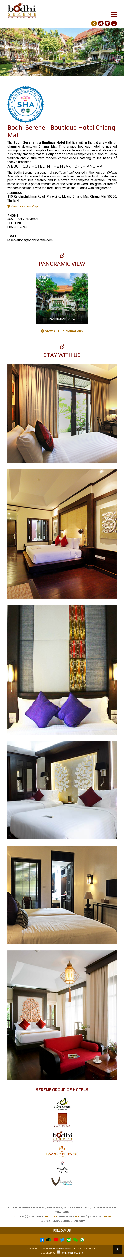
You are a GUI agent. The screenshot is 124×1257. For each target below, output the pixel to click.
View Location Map (22, 206)
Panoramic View (62, 319)
